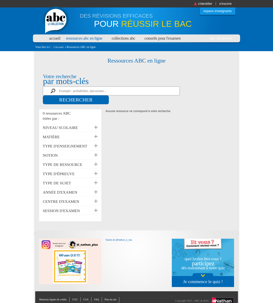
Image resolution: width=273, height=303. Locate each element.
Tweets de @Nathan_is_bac (118, 231)
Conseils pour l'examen (162, 38)
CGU (76, 290)
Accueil (54, 38)
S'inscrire (224, 4)
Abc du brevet (220, 38)
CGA (87, 290)
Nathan (223, 292)
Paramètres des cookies (106, 295)
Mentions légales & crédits (53, 290)
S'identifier (202, 4)
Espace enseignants (216, 11)
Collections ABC (123, 38)
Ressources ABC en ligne (84, 38)
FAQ (98, 290)
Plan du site (112, 290)
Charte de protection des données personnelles (64, 295)
